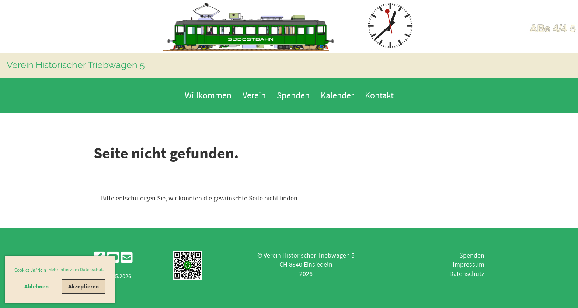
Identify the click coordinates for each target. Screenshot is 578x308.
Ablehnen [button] (36, 286)
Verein (254, 95)
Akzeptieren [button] (83, 286)
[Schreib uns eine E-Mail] (127, 257)
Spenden (293, 95)
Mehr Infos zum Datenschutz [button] (76, 269)
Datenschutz (466, 273)
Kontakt (379, 95)
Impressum (468, 264)
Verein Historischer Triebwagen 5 (76, 64)
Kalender (337, 95)
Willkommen (208, 95)
